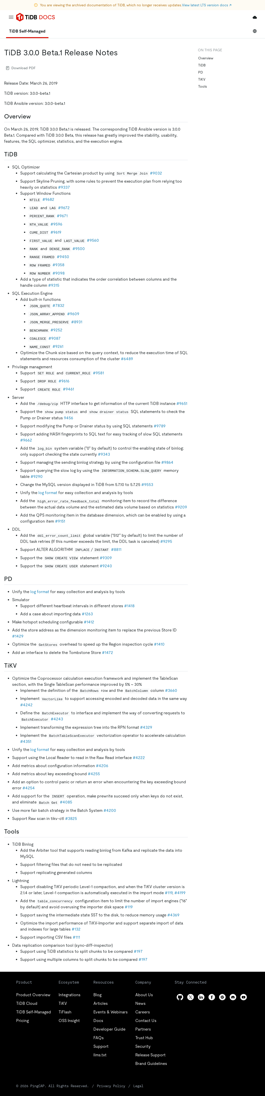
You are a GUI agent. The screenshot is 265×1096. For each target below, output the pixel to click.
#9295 (166, 541)
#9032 (156, 173)
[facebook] (211, 997)
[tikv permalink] (21, 666)
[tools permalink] (23, 832)
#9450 (63, 256)
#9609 (73, 313)
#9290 (37, 476)
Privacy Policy (111, 1086)
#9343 (104, 454)
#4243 (57, 719)
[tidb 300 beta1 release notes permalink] (122, 52)
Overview (205, 58)
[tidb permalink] (21, 154)
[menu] (11, 17)
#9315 (53, 285)
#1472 (107, 652)
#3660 (171, 690)
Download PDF (21, 68)
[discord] (233, 997)
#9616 (64, 381)
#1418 (129, 605)
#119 (168, 892)
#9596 (56, 224)
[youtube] (243, 997)
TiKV (201, 79)
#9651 (181, 403)
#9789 (160, 426)
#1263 (87, 614)
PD (200, 72)
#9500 (78, 248)
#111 (76, 937)
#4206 (102, 765)
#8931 (76, 322)
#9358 (58, 264)
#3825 (71, 818)
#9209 (181, 507)
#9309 (106, 557)
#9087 (54, 338)
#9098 (58, 273)
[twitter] (190, 997)
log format (47, 492)
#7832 (58, 305)
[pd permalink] (16, 579)
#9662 (26, 440)
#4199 (180, 892)
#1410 (159, 644)
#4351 (25, 741)
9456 (68, 418)
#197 (138, 951)
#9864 (167, 462)
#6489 (127, 358)
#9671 (62, 215)
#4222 (139, 757)
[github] (180, 997)
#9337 (64, 187)
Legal (138, 1086)
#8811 (116, 549)
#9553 (147, 484)
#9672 (64, 207)
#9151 (60, 521)
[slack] (222, 997)
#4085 (66, 802)
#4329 (146, 727)
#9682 (48, 199)
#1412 (89, 622)
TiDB (202, 65)
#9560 (93, 240)
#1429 (17, 636)
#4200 (109, 810)
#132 (76, 929)
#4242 (26, 704)
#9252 (56, 330)
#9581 (98, 373)
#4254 (28, 788)
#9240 (106, 566)
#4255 (94, 773)
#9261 (57, 346)
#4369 (173, 915)
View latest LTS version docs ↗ (206, 5)
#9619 (55, 232)
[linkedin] (201, 997)
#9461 (68, 389)
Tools (202, 86)
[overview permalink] (35, 116)
